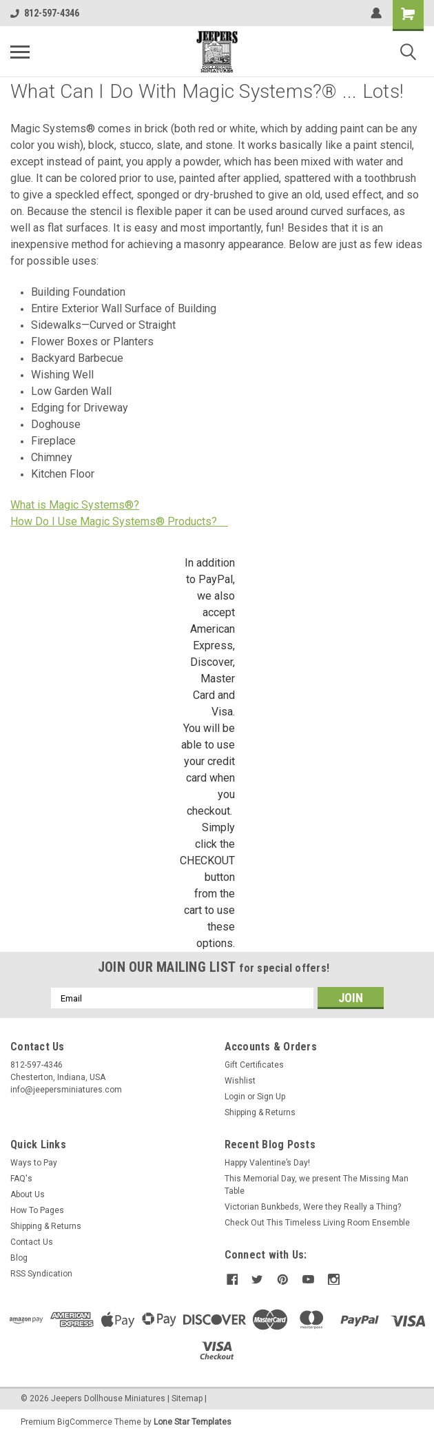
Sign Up (271, 1096)
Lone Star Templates (192, 1421)
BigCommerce (84, 1421)
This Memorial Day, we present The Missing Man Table (317, 1185)
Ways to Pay (33, 1163)
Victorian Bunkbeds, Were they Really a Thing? (313, 1207)
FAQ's (21, 1178)
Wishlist (240, 1081)
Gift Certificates (254, 1065)
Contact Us (31, 1242)
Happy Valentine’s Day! (267, 1163)
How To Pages (37, 1210)
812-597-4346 (44, 13)
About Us (27, 1194)
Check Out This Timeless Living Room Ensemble (317, 1223)
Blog (19, 1258)
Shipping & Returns (260, 1112)
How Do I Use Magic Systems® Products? (119, 521)
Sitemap (187, 1398)
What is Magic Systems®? (74, 504)
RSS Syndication (41, 1274)
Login (235, 1096)
